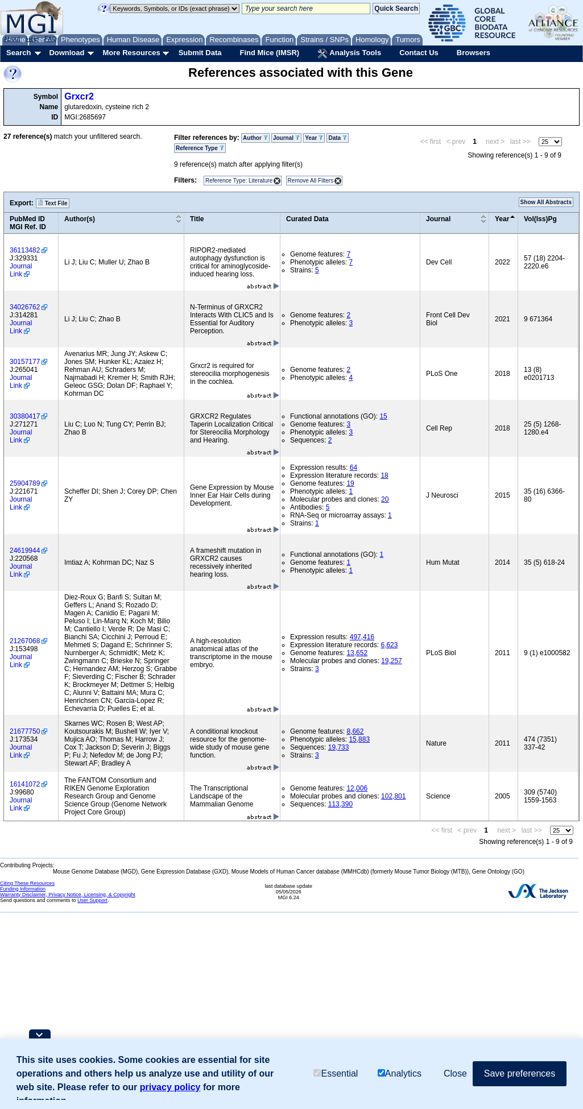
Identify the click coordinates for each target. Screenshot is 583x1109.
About (12, 38)
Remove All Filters (311, 180)
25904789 (25, 483)
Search (18, 52)
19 (350, 483)
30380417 (25, 416)
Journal (286, 138)
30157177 (25, 362)
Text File (53, 203)
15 (383, 416)
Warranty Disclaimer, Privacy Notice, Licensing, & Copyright (67, 894)
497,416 (362, 637)
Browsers (473, 52)
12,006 (356, 788)
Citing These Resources (27, 883)
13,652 (356, 653)
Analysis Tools (349, 53)
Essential (335, 1073)
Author (255, 138)
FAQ (50, 38)
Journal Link (21, 270)
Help (32, 38)
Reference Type (200, 148)
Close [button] (455, 1073)
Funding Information (23, 889)
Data (337, 138)
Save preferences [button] (519, 1073)
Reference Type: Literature (238, 180)
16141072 (25, 784)
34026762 (25, 307)
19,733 (338, 747)
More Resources (131, 52)
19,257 (391, 661)
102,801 (393, 796)
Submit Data (200, 52)
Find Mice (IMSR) (269, 52)
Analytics (399, 1073)
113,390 (340, 804)
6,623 (389, 645)
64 (353, 467)
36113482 (25, 250)
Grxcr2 (79, 96)
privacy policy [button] (170, 1087)
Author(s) (79, 219)
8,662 (354, 731)
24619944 (25, 550)
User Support (92, 900)
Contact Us (419, 52)
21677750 (25, 731)
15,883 (359, 739)
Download (66, 52)
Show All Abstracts (546, 202)
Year (314, 138)
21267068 (25, 641)
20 (384, 499)
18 (384, 475)
